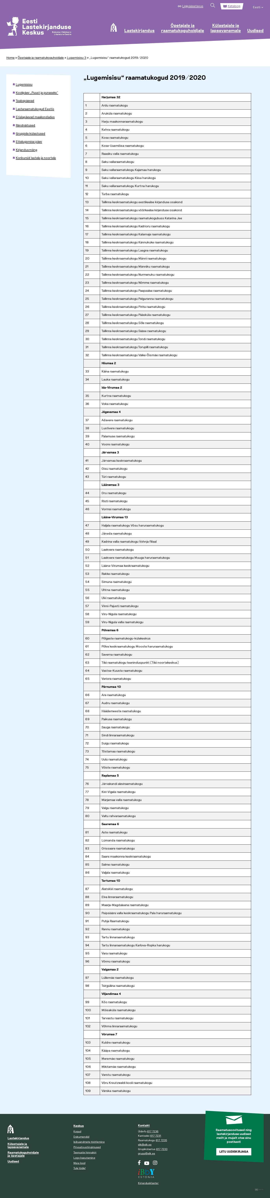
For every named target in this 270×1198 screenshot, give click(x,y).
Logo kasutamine (84, 1157)
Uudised (255, 30)
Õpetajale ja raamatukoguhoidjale (182, 28)
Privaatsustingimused (87, 1147)
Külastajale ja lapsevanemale (225, 28)
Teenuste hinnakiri (84, 1152)
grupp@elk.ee (146, 1153)
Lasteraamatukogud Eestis (35, 109)
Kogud (77, 1131)
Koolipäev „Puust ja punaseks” (37, 93)
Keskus (78, 1126)
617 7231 (155, 1135)
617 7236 (152, 1131)
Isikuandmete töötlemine (89, 1142)
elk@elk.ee (145, 1144)
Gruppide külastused (30, 134)
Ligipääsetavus (192, 6)
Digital (259, 1190)
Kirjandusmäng (26, 150)
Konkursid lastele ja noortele (36, 158)
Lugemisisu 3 (76, 58)
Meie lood (79, 1163)
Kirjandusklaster (148, 1183)
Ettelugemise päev (29, 142)
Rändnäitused (25, 125)
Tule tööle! (79, 1168)
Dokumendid (81, 1136)
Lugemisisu (24, 84)
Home (10, 58)
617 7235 (161, 1140)
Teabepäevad (25, 101)
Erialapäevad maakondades (35, 117)
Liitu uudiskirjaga (233, 1152)
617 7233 (161, 1149)
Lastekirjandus (139, 30)
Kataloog (234, 6)
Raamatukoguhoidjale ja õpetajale (23, 1154)
